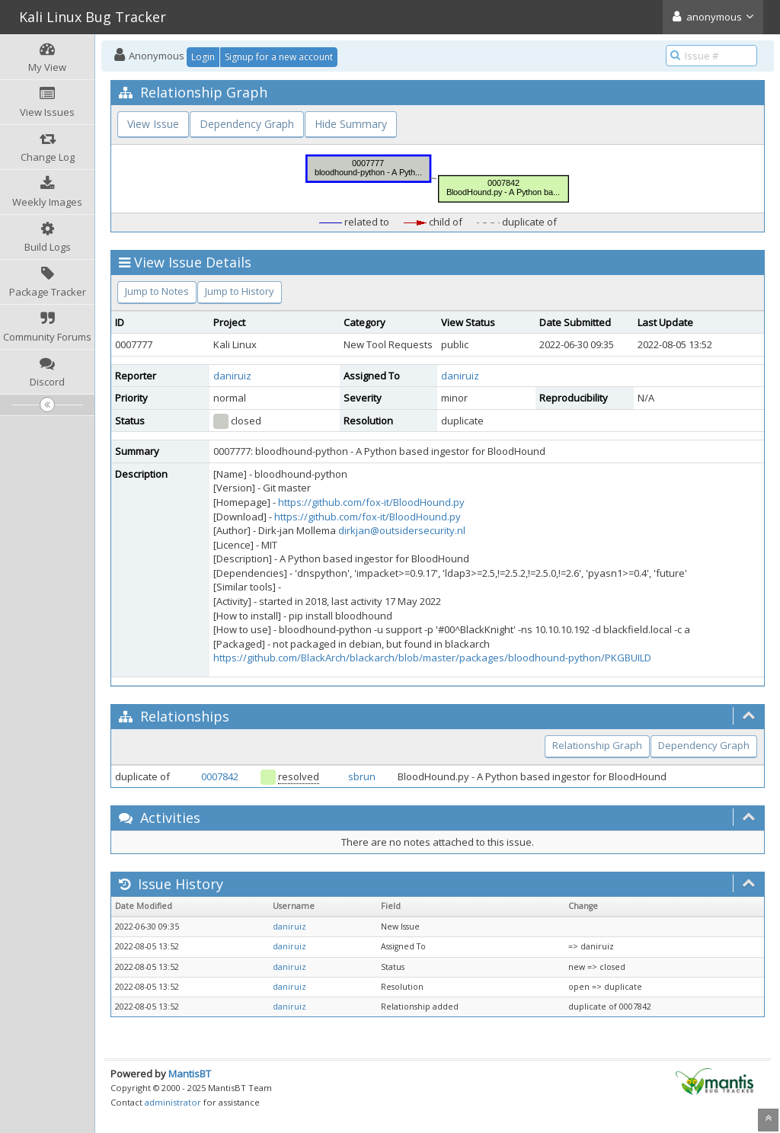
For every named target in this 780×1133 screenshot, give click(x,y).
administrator (173, 1102)
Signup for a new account (279, 56)
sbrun (362, 776)
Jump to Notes (157, 291)
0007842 (219, 776)
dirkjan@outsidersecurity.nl (401, 530)
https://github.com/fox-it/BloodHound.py (371, 502)
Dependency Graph (247, 124)
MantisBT (189, 1073)
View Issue (153, 124)
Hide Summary (351, 124)
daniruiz (232, 375)
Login (203, 56)
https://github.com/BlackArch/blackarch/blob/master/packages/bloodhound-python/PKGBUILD (432, 657)
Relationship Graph (597, 745)
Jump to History (239, 291)
